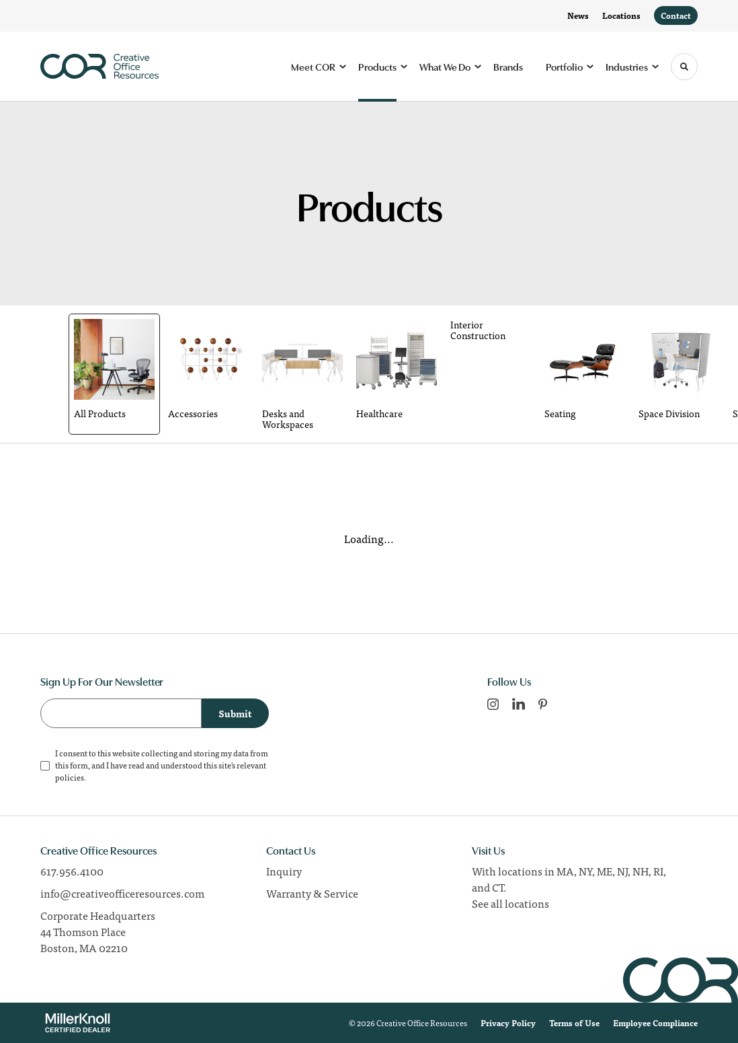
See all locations (510, 903)
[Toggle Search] (684, 66)
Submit (235, 713)
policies (69, 777)
